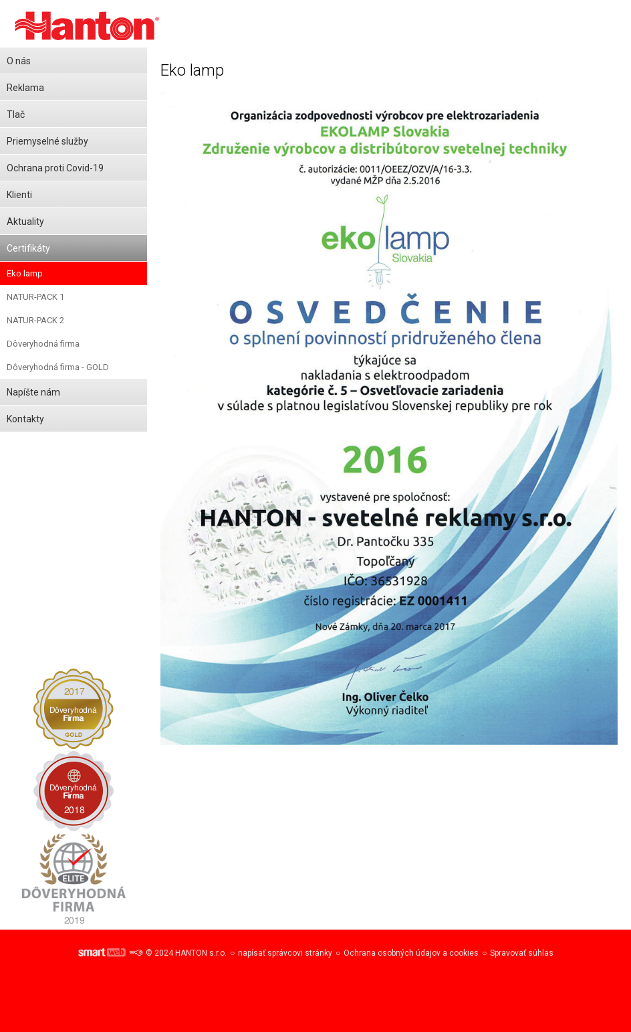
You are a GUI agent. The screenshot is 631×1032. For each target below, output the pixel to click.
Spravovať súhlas (521, 953)
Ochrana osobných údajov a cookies (411, 953)
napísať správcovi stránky (285, 953)
